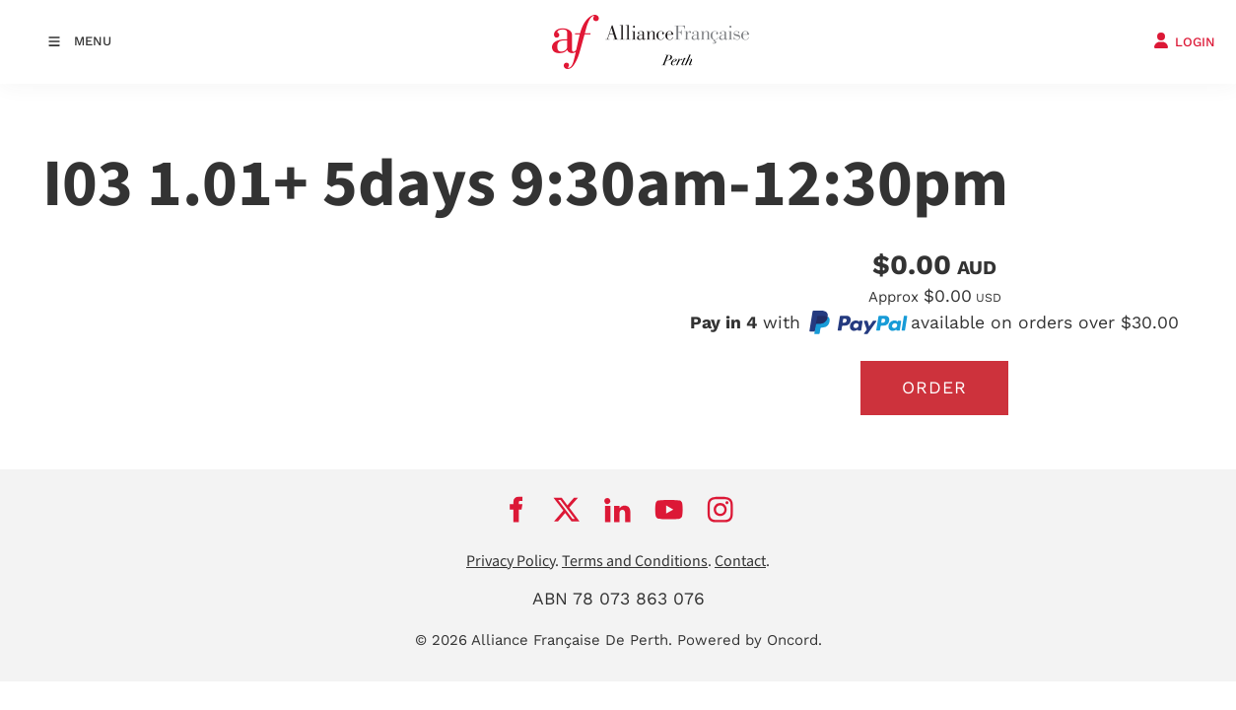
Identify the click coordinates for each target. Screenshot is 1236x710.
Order (934, 387)
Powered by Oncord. (749, 640)
